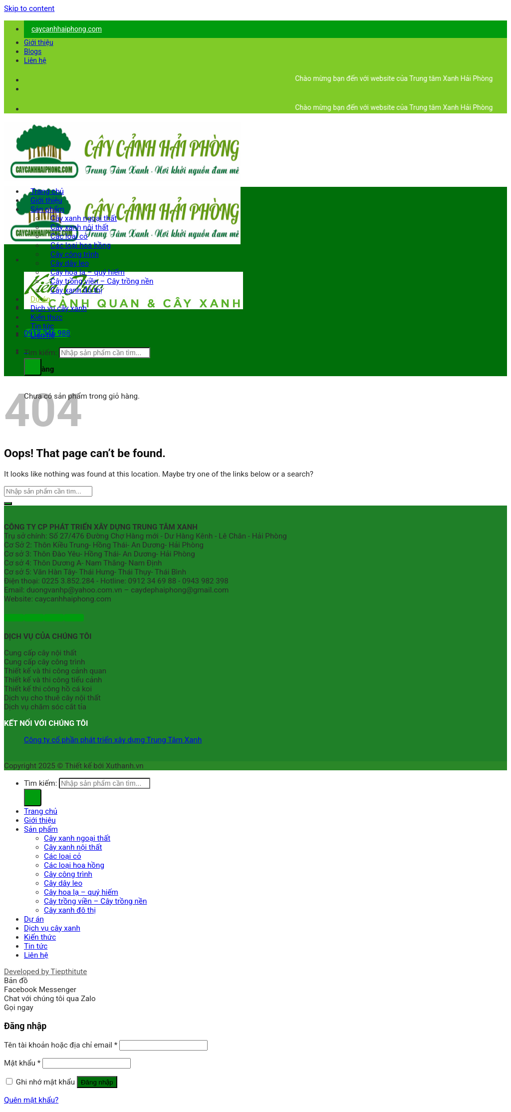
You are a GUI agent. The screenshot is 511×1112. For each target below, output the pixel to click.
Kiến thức (40, 937)
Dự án (34, 919)
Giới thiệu (38, 42)
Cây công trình (68, 874)
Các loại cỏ (62, 856)
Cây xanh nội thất (73, 847)
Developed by (45, 971)
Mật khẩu (22, 1063)
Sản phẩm (41, 829)
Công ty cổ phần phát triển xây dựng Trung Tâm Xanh (113, 739)
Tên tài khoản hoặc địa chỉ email (60, 1045)
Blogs (32, 51)
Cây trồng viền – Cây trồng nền (95, 901)
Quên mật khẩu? (31, 1100)
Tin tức (35, 946)
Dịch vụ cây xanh (52, 928)
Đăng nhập (97, 1082)
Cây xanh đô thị (76, 290)
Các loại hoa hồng (74, 865)
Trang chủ (40, 811)
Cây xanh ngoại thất (77, 838)
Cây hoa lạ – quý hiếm (81, 892)
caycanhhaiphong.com (66, 29)
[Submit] (8, 503)
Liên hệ (35, 60)
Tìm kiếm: (40, 352)
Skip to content (29, 8)
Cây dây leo (63, 883)
